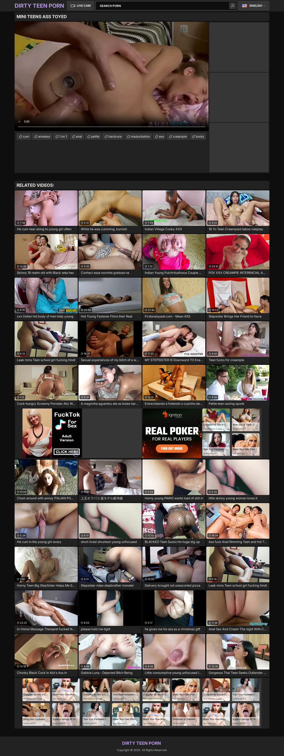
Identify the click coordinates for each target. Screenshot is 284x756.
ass (161, 136)
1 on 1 (63, 136)
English (255, 6)
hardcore (115, 136)
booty (200, 136)
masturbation (140, 136)
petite (95, 136)
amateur (44, 136)
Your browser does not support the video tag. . (112, 76)
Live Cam (84, 6)
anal (79, 136)
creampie (180, 136)
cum (26, 136)
